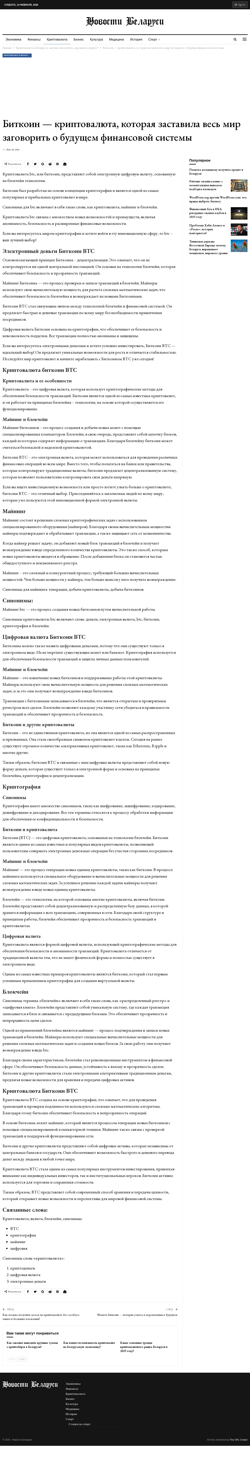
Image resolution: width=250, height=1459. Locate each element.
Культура (98, 39)
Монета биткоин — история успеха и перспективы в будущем (137, 1315)
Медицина (119, 39)
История (140, 39)
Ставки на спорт (79, 1424)
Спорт (157, 39)
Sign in (240, 4)
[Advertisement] (125, 87)
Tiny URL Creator (238, 1439)
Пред (11, 1359)
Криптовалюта (58, 39)
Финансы (34, 39)
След (22, 1359)
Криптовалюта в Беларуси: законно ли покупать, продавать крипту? (18, 55)
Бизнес (80, 39)
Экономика (14, 39)
